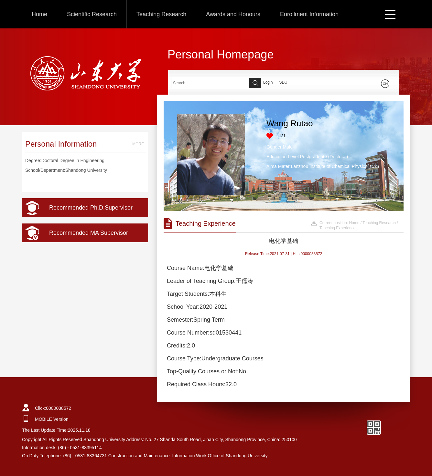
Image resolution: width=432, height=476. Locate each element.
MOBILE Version (52, 419)
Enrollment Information (309, 14)
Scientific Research (92, 14)
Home (39, 14)
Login (268, 82)
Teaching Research (161, 14)
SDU (283, 82)
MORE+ (139, 144)
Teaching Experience (337, 228)
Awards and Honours (233, 14)
